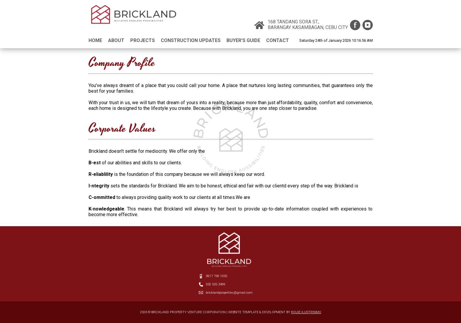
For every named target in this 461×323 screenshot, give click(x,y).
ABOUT (116, 40)
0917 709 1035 (216, 276)
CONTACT (277, 40)
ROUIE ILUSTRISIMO (306, 312)
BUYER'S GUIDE (243, 40)
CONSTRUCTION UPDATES (191, 40)
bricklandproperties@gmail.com (229, 293)
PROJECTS (142, 40)
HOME (95, 40)
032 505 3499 (215, 284)
